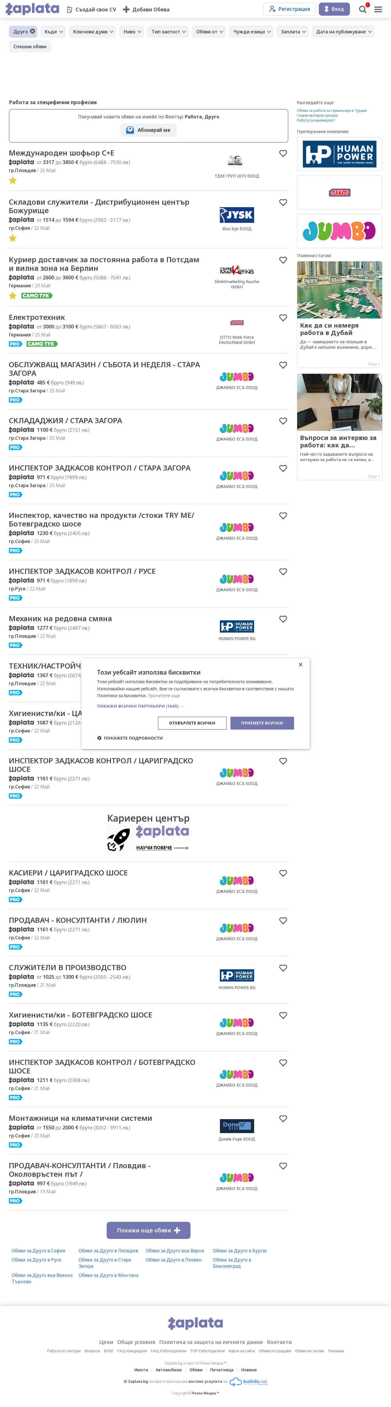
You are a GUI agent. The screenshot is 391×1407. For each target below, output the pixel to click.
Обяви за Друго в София (38, 1250)
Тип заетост (166, 32)
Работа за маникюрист (316, 120)
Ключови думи (90, 32)
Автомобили (169, 1369)
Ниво (129, 32)
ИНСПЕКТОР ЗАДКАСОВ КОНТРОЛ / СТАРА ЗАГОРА (100, 468)
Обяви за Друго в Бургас (240, 1250)
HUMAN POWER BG (237, 638)
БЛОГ (109, 1350)
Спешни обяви (29, 46)
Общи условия (136, 1342)
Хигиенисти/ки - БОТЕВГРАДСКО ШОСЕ (80, 1015)
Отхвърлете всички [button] (192, 723)
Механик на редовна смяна (60, 618)
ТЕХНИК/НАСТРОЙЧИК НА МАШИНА (75, 666)
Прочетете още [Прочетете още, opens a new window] (164, 695)
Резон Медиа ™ (205, 1393)
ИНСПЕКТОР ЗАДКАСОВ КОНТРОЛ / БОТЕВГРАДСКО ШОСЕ (102, 1066)
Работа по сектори (64, 1350)
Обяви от (206, 32)
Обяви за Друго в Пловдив (108, 1250)
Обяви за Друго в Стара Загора (105, 1263)
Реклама (336, 1350)
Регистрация (289, 9)
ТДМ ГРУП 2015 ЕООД (237, 176)
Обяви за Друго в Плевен (174, 1260)
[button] (195, 705)
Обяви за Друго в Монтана (108, 1275)
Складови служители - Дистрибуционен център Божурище (99, 206)
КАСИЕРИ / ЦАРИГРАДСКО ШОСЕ (68, 872)
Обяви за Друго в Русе (36, 1260)
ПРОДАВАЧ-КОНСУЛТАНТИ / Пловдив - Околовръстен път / (80, 1169)
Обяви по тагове (309, 1350)
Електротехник (37, 317)
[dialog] (196, 703)
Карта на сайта (242, 1350)
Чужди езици (249, 32)
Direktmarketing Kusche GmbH (236, 284)
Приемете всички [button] (262, 723)
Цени (106, 1342)
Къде (51, 32)
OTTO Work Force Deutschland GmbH (237, 339)
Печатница (222, 1369)
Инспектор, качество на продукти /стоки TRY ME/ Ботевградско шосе (101, 519)
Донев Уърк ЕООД (236, 1139)
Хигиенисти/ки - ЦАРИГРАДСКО (67, 713)
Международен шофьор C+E (61, 153)
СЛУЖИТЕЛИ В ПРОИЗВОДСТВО (67, 967)
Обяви (195, 1369)
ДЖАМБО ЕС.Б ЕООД (237, 387)
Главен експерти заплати (317, 115)
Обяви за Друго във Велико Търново (42, 1278)
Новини (249, 1369)
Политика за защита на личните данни (211, 1342)
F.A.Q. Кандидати (132, 1350)
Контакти (279, 1342)
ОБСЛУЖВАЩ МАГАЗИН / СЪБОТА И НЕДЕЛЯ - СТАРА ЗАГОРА (104, 368)
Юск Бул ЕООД (237, 228)
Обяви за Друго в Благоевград (232, 1263)
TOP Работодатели (207, 1350)
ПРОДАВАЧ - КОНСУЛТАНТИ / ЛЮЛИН (78, 920)
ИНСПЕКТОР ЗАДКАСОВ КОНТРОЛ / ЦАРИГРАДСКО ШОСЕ (101, 764)
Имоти (141, 1369)
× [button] (300, 665)
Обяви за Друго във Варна (175, 1250)
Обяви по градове (275, 1350)
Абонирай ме (154, 130)
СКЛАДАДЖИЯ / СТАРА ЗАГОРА (65, 420)
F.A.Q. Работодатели (168, 1350)
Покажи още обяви (148, 1230)
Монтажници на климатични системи (80, 1118)
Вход (334, 9)
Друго (20, 32)
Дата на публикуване (341, 32)
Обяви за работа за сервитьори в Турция (332, 110)
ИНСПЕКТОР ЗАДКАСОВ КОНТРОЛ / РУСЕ (82, 571)
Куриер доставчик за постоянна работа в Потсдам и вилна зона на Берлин (104, 263)
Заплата (290, 32)
